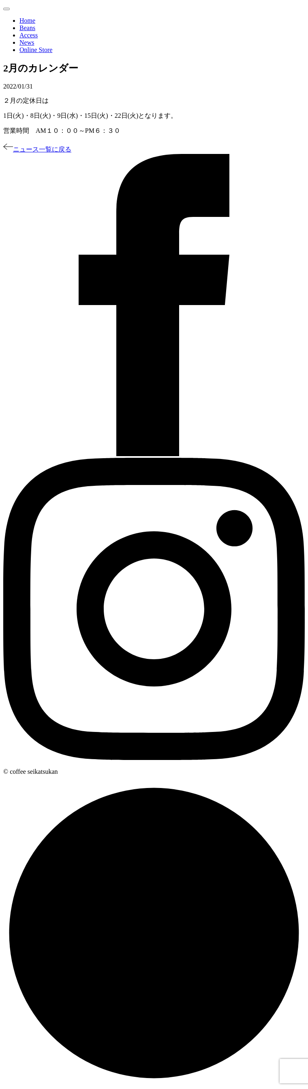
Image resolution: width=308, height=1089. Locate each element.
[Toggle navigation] (6, 9)
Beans (27, 27)
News (26, 42)
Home (27, 20)
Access (28, 35)
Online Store (35, 49)
